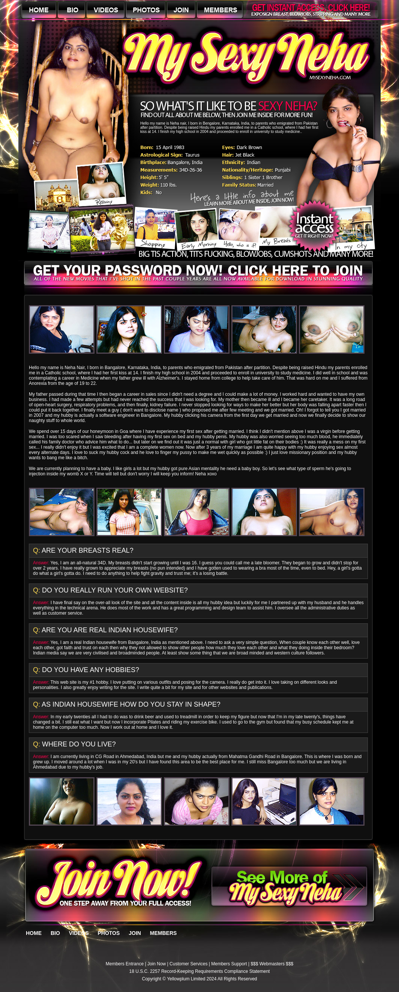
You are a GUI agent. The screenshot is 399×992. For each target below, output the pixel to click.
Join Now (156, 963)
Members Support (229, 963)
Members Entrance (125, 963)
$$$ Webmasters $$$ (271, 963)
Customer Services (188, 963)
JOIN (135, 933)
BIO (55, 933)
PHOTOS (109, 933)
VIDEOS (79, 933)
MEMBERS (163, 933)
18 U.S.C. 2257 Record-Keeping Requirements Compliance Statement (199, 971)
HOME (34, 933)
